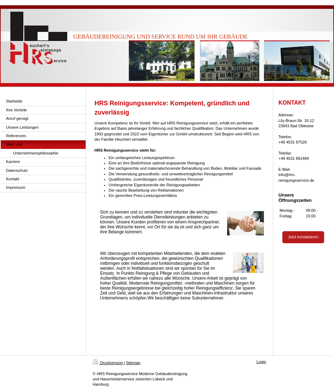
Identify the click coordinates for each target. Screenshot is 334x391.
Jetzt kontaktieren (303, 237)
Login (261, 362)
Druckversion (108, 363)
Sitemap (133, 363)
